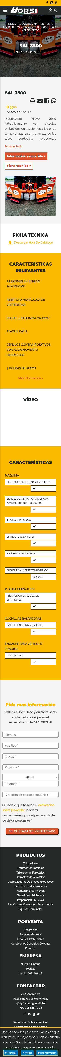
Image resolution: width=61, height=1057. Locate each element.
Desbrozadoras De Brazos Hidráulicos (31, 881)
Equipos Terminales (30, 909)
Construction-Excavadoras (30, 886)
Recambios (30, 930)
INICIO (11, 24)
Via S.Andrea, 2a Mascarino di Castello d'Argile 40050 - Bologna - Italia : (30, 1001)
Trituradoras (30, 863)
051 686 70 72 (33, 1007)
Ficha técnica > (19, 166)
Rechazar (11, 1053)
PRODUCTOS (24, 24)
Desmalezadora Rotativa (30, 877)
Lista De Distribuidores (30, 939)
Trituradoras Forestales (30, 872)
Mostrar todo (13, 146)
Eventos (30, 968)
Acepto (27, 1053)
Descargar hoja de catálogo (30, 242)
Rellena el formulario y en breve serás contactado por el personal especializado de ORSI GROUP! (31, 717)
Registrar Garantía (30, 934)
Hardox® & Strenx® (30, 973)
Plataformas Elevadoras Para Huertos (30, 904)
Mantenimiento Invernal (30, 890)
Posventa (30, 948)
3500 (11, 107)
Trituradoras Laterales (30, 868)
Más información (47, 1053)
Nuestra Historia (30, 964)
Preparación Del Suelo (30, 900)
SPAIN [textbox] (29, 777)
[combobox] (30, 777)
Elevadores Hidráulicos (30, 895)
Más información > (30, 378)
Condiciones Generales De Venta (30, 943)
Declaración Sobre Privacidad (30, 1022)
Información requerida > (26, 156)
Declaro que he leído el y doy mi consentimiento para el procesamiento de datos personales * (28, 812)
